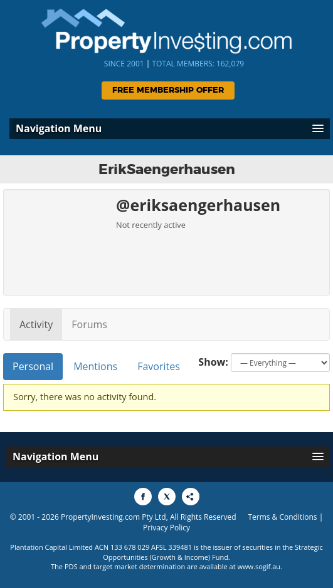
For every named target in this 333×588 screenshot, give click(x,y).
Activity (36, 324)
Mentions (95, 366)
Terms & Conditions (282, 517)
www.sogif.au (259, 566)
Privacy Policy (166, 527)
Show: (213, 362)
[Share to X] (167, 496)
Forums (89, 324)
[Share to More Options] (190, 496)
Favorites (158, 366)
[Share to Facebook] (143, 496)
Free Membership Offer (168, 90)
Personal (33, 366)
